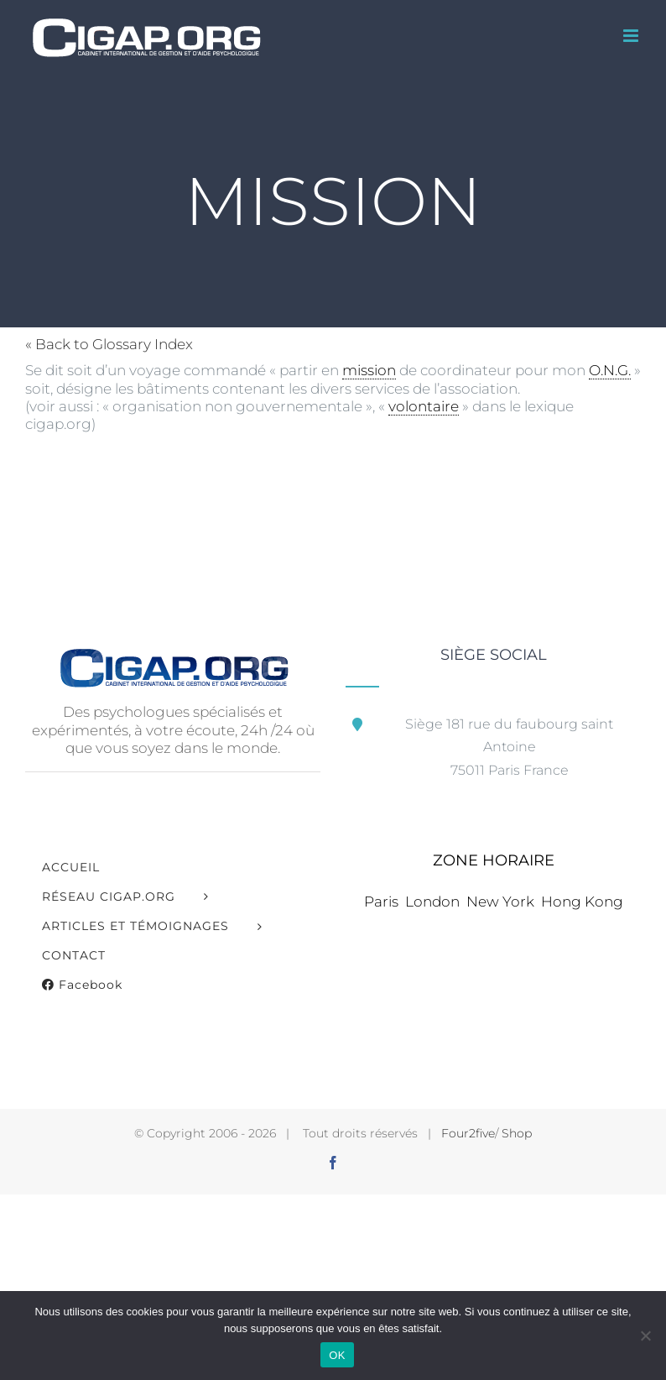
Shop (517, 1133)
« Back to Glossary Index (109, 344)
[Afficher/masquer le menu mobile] (632, 35)
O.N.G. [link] (610, 370)
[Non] (645, 1335)
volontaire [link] (423, 406)
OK (337, 1355)
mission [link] (369, 370)
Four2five (468, 1133)
